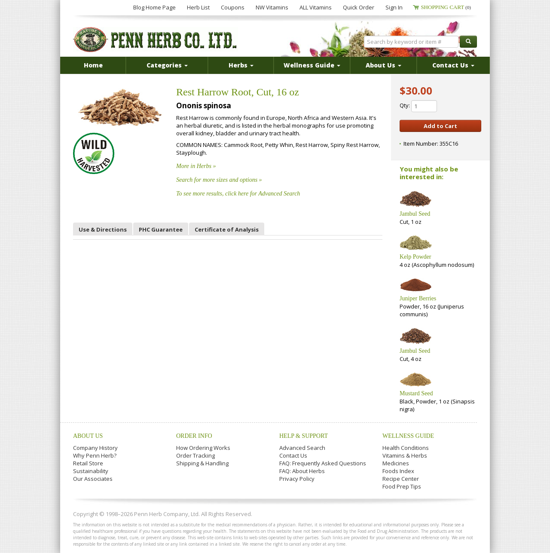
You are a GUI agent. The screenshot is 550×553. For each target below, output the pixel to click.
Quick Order (358, 7)
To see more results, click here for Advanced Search (238, 193)
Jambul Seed (415, 214)
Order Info (194, 436)
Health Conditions (405, 448)
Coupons (232, 7)
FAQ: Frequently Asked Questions (322, 463)
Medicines (395, 463)
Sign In (394, 7)
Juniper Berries (418, 298)
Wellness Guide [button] (312, 65)
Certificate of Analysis (227, 229)
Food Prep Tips (401, 486)
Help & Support (303, 436)
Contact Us (293, 455)
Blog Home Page (154, 7)
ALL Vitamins (315, 7)
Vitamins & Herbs (404, 455)
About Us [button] (383, 65)
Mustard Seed (416, 393)
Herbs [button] (241, 65)
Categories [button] (167, 65)
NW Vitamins (272, 7)
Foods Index (398, 471)
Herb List (198, 7)
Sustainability (90, 471)
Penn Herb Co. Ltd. (155, 39)
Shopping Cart (446, 7)
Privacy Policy (297, 479)
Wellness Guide (408, 436)
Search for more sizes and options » (219, 180)
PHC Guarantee (161, 229)
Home (93, 65)
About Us (88, 436)
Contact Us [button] (453, 65)
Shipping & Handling (202, 463)
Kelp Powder (415, 257)
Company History (95, 448)
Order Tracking (195, 455)
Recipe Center (400, 479)
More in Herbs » (196, 166)
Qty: (418, 106)
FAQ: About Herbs (302, 471)
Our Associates (93, 479)
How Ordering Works (203, 448)
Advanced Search (302, 448)
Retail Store (88, 463)
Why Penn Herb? (94, 455)
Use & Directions (103, 229)
